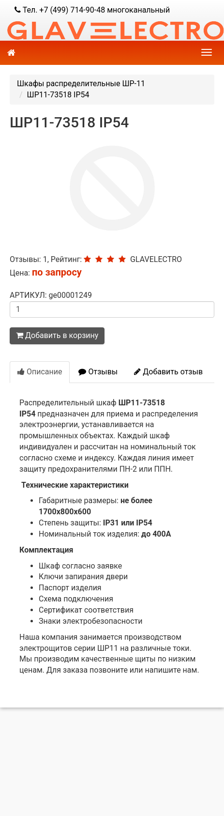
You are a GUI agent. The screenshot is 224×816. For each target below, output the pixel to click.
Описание (39, 371)
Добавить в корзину (57, 335)
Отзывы (98, 371)
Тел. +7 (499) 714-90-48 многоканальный (92, 10)
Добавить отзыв (168, 371)
